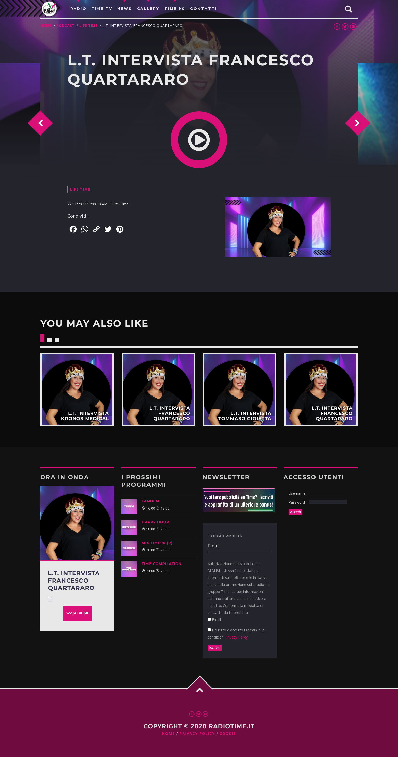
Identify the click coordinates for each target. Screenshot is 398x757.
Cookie (228, 733)
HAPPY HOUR (155, 522)
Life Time (88, 25)
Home (46, 25)
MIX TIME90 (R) (157, 543)
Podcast (65, 25)
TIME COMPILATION (161, 563)
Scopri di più (77, 389)
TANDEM (150, 501)
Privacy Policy (236, 637)
